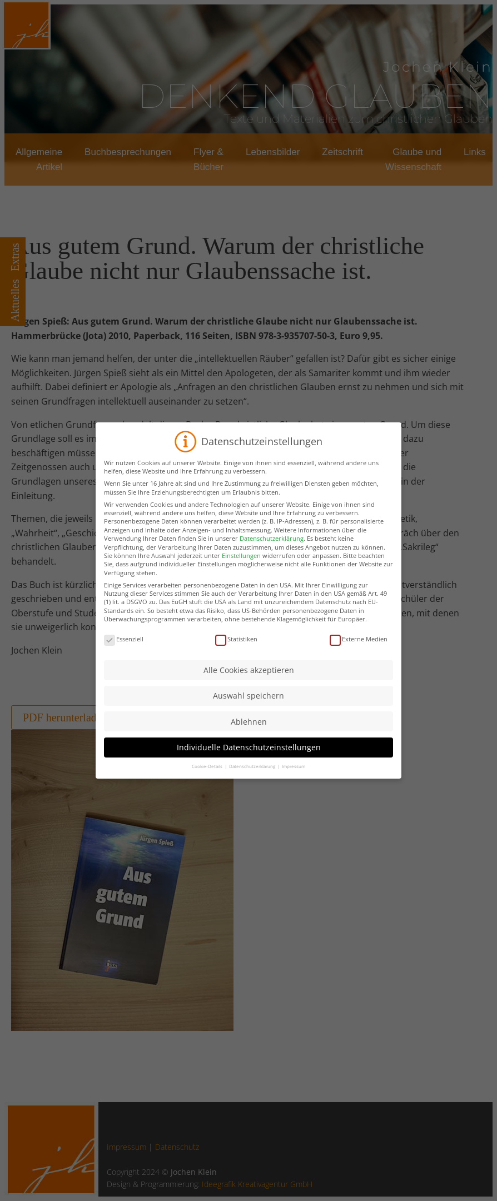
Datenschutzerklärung (272, 553)
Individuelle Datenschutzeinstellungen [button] (249, 761)
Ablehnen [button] (249, 735)
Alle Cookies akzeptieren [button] (248, 684)
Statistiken (236, 653)
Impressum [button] (293, 780)
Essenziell (123, 653)
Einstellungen (241, 569)
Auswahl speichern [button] (248, 710)
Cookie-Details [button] (207, 780)
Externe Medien (358, 653)
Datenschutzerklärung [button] (252, 780)
